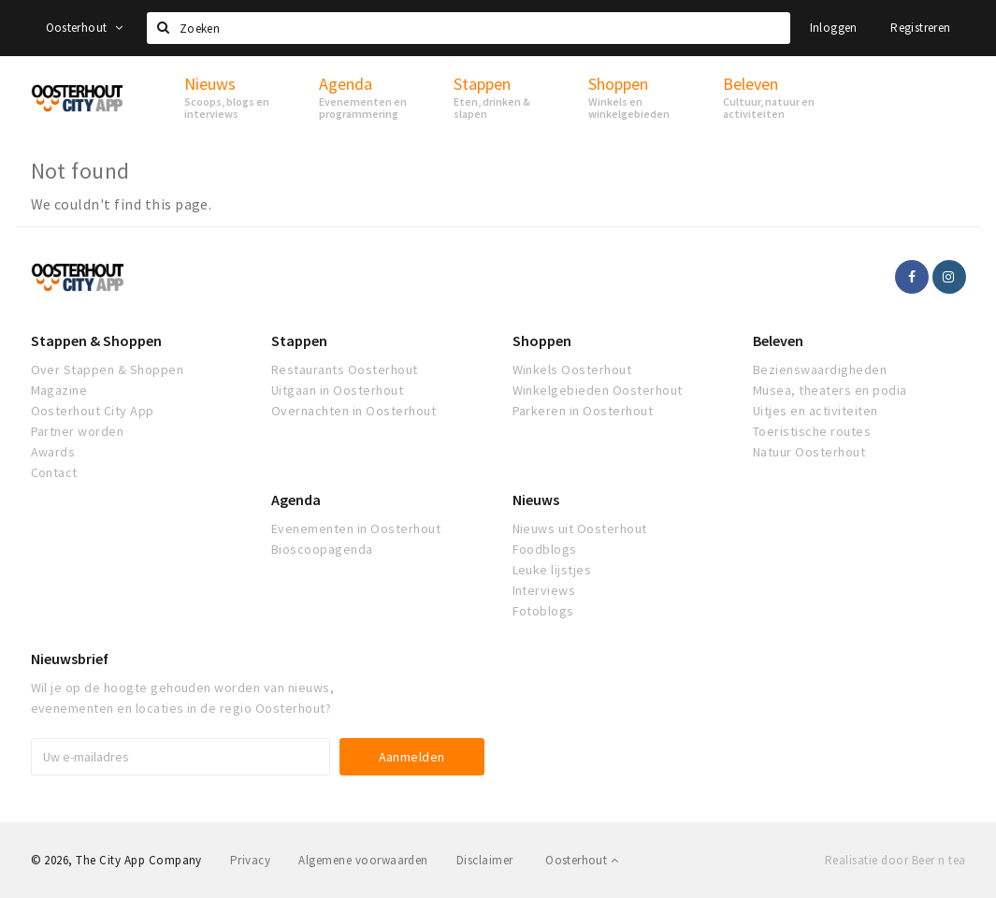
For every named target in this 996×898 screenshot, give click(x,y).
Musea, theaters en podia (830, 390)
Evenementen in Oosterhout (355, 528)
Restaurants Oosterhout (344, 369)
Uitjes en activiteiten (815, 410)
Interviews (544, 590)
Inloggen (834, 28)
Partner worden (77, 431)
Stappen (299, 340)
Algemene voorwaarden (363, 860)
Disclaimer (484, 860)
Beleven (778, 340)
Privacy (250, 860)
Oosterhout (84, 28)
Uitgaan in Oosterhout (337, 390)
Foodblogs (544, 549)
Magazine (59, 390)
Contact (54, 472)
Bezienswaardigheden (820, 369)
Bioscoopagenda (322, 549)
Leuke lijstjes (552, 569)
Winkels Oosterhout (572, 369)
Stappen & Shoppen (96, 340)
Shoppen (541, 340)
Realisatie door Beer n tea (895, 860)
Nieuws (535, 499)
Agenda (296, 499)
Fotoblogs (543, 610)
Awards (53, 451)
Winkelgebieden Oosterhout (597, 390)
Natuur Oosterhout (809, 451)
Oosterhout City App (92, 410)
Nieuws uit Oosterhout (579, 528)
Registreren (920, 28)
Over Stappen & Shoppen (107, 369)
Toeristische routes (812, 431)
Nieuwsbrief (69, 658)
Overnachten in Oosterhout (353, 410)
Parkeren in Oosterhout (583, 410)
